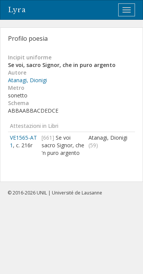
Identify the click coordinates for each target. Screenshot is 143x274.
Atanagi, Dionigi (27, 80)
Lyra (17, 10)
